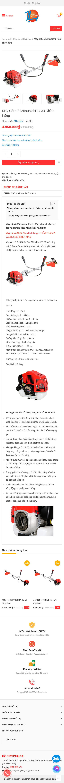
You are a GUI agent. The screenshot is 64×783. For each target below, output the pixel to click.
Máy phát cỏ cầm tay (45, 224)
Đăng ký (27, 3)
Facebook (11, 739)
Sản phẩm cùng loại (15, 550)
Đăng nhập (36, 3)
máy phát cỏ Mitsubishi (43, 412)
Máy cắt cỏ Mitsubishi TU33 (19, 224)
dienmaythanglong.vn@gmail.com (23, 770)
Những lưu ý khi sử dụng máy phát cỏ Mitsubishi (29, 216)
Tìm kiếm (56, 28)
